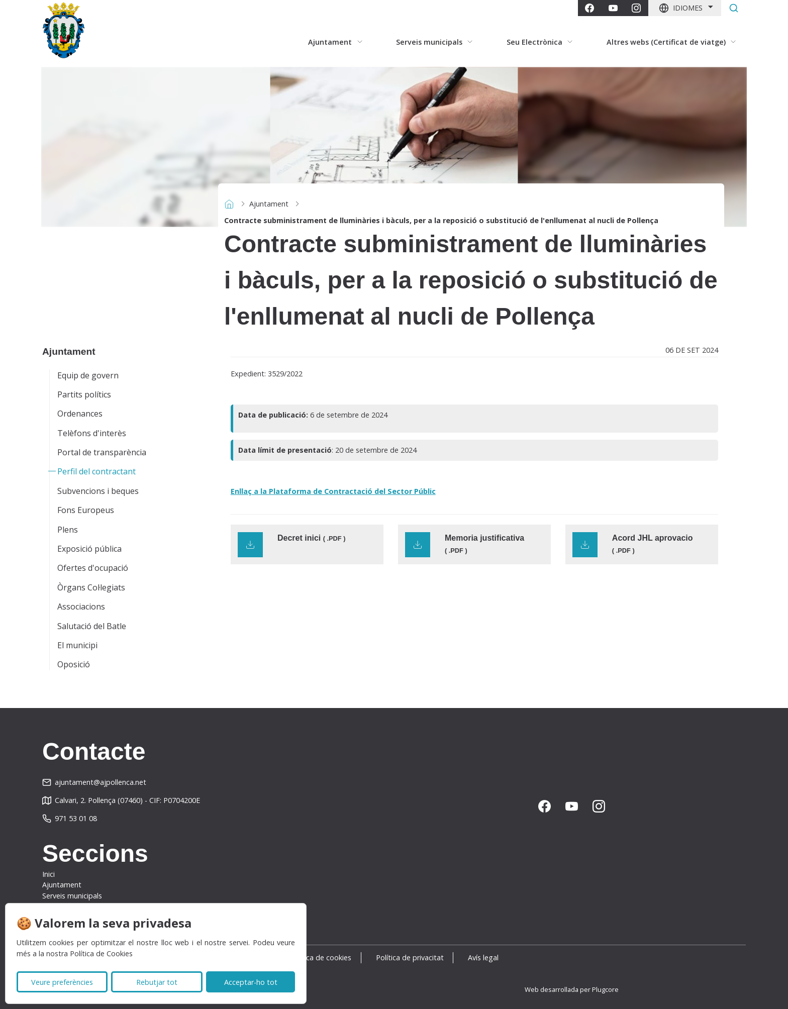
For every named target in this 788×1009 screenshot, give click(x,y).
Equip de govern (88, 375)
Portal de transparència (101, 452)
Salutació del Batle (91, 626)
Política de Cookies (101, 953)
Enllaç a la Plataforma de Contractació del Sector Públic (333, 491)
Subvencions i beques (98, 490)
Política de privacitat (410, 957)
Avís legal (488, 957)
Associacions (81, 606)
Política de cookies (315, 957)
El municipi (77, 645)
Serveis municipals (72, 895)
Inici (48, 874)
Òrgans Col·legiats (91, 587)
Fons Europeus (85, 510)
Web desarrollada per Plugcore (572, 989)
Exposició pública (89, 548)
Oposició (73, 664)
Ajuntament (268, 204)
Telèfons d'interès (91, 433)
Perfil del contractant (96, 471)
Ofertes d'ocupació (92, 567)
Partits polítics (84, 394)
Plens (67, 529)
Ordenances (80, 413)
